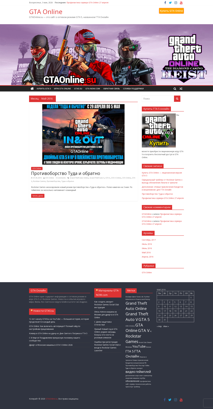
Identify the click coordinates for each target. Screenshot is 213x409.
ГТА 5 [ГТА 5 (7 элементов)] (130, 351)
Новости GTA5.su (43, 310)
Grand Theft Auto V (97, 178)
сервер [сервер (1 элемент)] (132, 384)
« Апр (159, 326)
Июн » (166, 326)
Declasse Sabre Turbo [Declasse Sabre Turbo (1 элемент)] (133, 297)
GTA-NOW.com (92, 88)
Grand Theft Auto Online (79, 178)
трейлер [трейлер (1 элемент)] (137, 387)
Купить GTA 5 (44, 88)
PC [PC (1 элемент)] (151, 331)
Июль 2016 (147, 244)
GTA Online (45, 11)
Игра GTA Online (62, 88)
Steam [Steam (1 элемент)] (149, 342)
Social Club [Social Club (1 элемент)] (143, 342)
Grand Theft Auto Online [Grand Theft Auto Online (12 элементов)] (136, 306)
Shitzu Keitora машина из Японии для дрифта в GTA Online (106, 314)
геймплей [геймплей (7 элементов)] (143, 371)
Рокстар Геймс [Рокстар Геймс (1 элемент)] (144, 365)
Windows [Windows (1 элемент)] (129, 347)
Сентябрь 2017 (149, 240)
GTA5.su (78, 88)
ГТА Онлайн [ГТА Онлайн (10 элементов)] (133, 354)
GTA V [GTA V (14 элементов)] (143, 330)
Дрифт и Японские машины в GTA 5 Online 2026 (51, 345)
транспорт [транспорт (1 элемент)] (129, 387)
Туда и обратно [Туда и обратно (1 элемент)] (131, 368)
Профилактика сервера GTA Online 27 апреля (87, 2)
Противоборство (53, 181)
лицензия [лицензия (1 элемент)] (129, 378)
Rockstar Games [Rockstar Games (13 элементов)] (133, 338)
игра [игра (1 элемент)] (137, 376)
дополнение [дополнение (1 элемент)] (130, 376)
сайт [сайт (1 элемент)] (127, 384)
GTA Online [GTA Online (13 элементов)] (134, 327)
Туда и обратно (67, 181)
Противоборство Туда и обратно (65, 173)
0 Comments (61, 178)
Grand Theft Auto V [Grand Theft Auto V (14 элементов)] (137, 316)
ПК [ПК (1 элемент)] (145, 363)
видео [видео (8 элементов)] (130, 371)
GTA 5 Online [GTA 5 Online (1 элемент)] (130, 326)
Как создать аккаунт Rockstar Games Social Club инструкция (106, 304)
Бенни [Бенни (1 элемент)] (148, 347)
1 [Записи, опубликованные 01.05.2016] (191, 297)
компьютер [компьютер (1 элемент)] (148, 376)
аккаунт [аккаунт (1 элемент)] (140, 368)
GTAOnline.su (51, 398)
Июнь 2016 (147, 248)
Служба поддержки (133, 88)
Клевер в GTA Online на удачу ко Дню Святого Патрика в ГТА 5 (58, 333)
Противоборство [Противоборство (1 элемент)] (132, 365)
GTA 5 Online (116, 178)
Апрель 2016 (147, 256)
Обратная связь (111, 88)
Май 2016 (146, 252)
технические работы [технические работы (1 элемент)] (143, 384)
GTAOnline (146, 214)
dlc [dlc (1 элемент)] (142, 297)
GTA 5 (107, 178)
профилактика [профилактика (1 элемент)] (145, 381)
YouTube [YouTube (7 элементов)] (139, 346)
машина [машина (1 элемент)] (136, 378)
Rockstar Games (39, 181)
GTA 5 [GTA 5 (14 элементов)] (144, 319)
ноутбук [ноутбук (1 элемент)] (142, 378)
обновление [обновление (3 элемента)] (132, 380)
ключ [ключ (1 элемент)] (141, 376)
